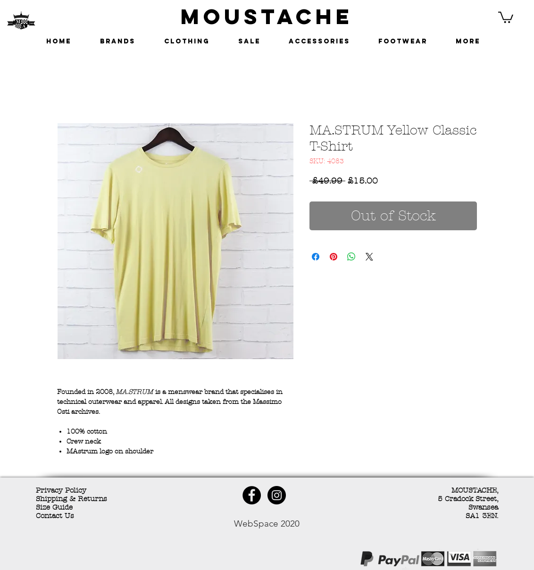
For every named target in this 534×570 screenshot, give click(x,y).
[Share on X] (369, 256)
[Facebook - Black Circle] (251, 495)
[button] (505, 16)
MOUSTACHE (267, 16)
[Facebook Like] (104, 560)
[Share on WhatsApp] (351, 256)
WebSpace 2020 (267, 523)
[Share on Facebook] (315, 256)
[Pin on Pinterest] (333, 256)
